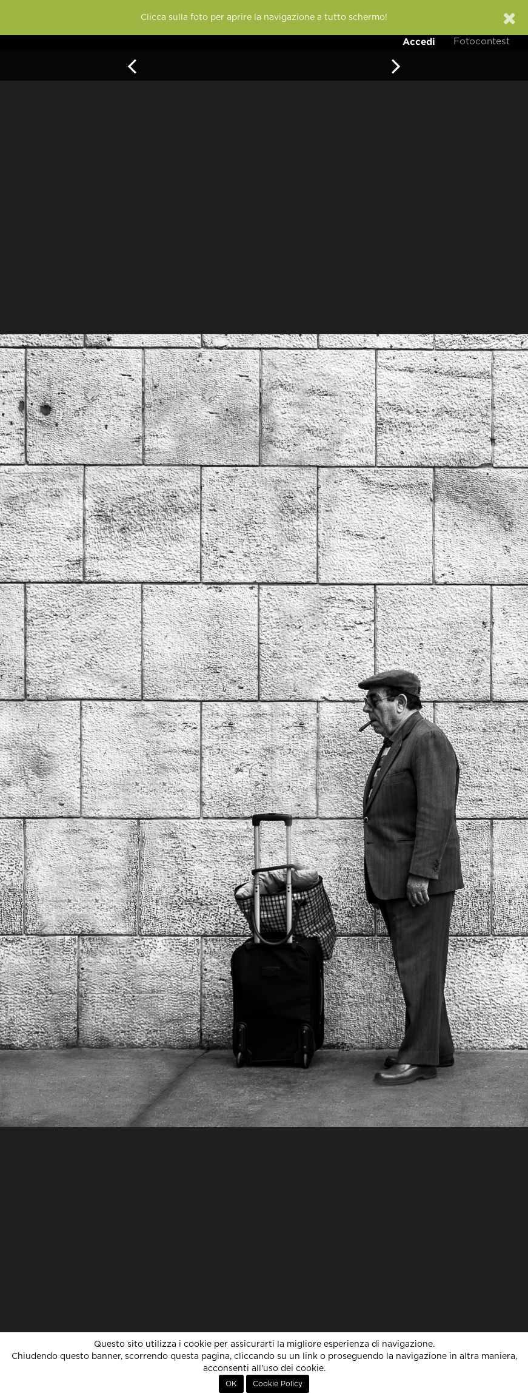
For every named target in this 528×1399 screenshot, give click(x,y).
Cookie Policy (277, 1383)
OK (231, 1383)
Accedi (419, 41)
